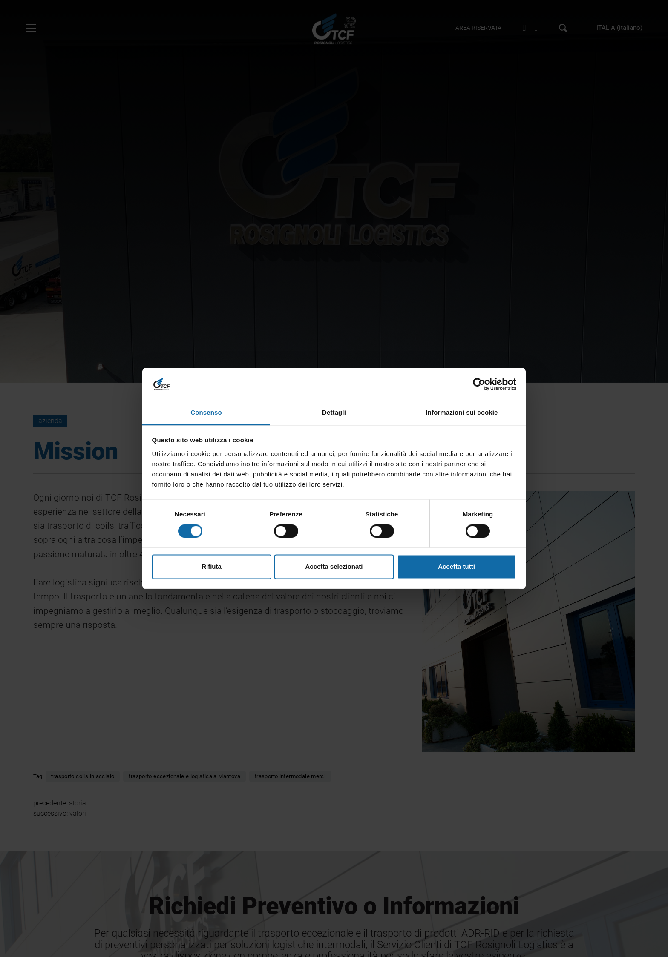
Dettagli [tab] (334, 412)
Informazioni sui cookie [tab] (462, 412)
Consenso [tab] (206, 412)
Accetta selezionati (334, 566)
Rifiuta (212, 566)
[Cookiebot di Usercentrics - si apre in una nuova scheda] (479, 384)
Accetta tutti (456, 566)
